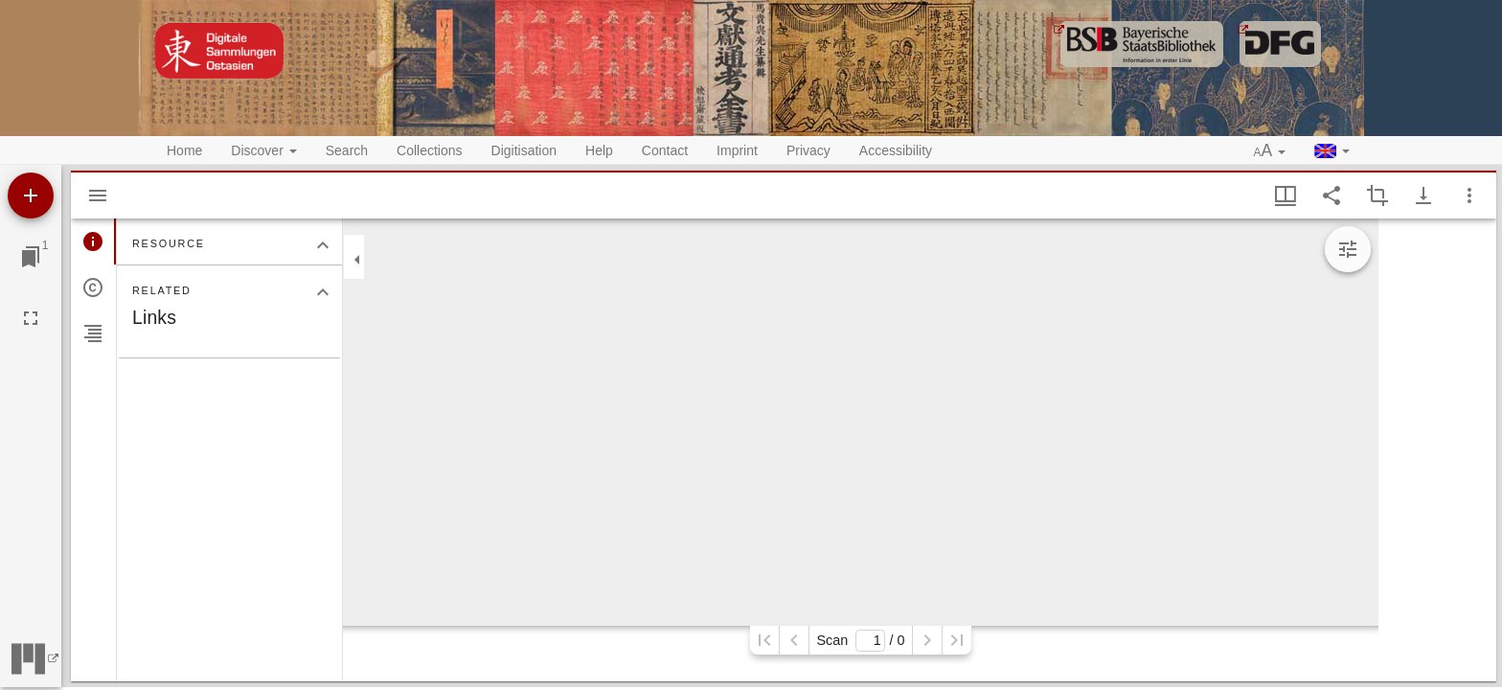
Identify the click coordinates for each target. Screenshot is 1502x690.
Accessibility (895, 150)
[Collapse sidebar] (357, 259)
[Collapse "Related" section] (322, 292)
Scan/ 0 (860, 641)
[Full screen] (31, 318)
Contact (665, 150)
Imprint (737, 150)
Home (184, 150)
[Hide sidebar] (98, 195)
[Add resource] (31, 195)
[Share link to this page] (1331, 195)
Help (599, 150)
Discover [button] (263, 150)
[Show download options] (1423, 195)
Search (347, 150)
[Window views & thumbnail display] (1286, 195)
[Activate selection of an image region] (1377, 195)
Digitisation (524, 150)
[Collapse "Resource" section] (322, 245)
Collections (429, 150)
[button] (1270, 151)
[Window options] (1469, 195)
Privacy (808, 150)
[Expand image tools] (1348, 249)
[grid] (1437, 449)
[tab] (93, 241)
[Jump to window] (31, 257)
